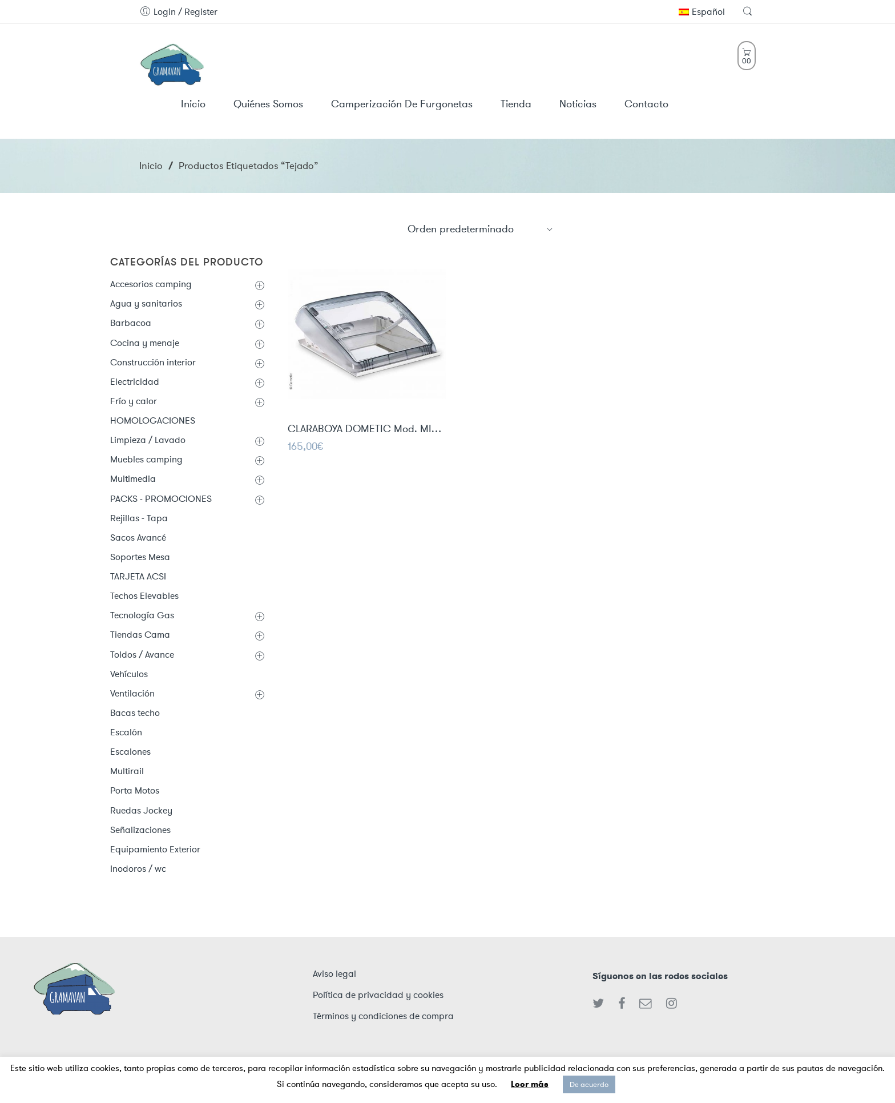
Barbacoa (130, 322)
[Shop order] (481, 229)
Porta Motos (134, 790)
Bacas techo (135, 712)
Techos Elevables (144, 595)
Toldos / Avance (142, 654)
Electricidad (134, 381)
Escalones (130, 751)
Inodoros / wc (138, 868)
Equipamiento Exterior (155, 849)
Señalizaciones (140, 829)
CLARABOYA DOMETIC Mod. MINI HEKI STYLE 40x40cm (367, 430)
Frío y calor (133, 401)
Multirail (127, 771)
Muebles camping (146, 459)
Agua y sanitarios (146, 303)
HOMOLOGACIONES (152, 420)
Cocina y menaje (144, 342)
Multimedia (133, 478)
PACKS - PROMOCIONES (161, 498)
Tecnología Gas (142, 615)
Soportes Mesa (140, 557)
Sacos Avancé (138, 537)
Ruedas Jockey (141, 810)
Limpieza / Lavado (148, 439)
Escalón (126, 732)
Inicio (151, 165)
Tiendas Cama (140, 634)
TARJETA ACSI (138, 576)
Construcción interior (153, 362)
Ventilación (132, 693)
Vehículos (129, 674)
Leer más (530, 1084)
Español (702, 11)
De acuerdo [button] (589, 1084)
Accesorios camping (151, 284)
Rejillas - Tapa (139, 518)
